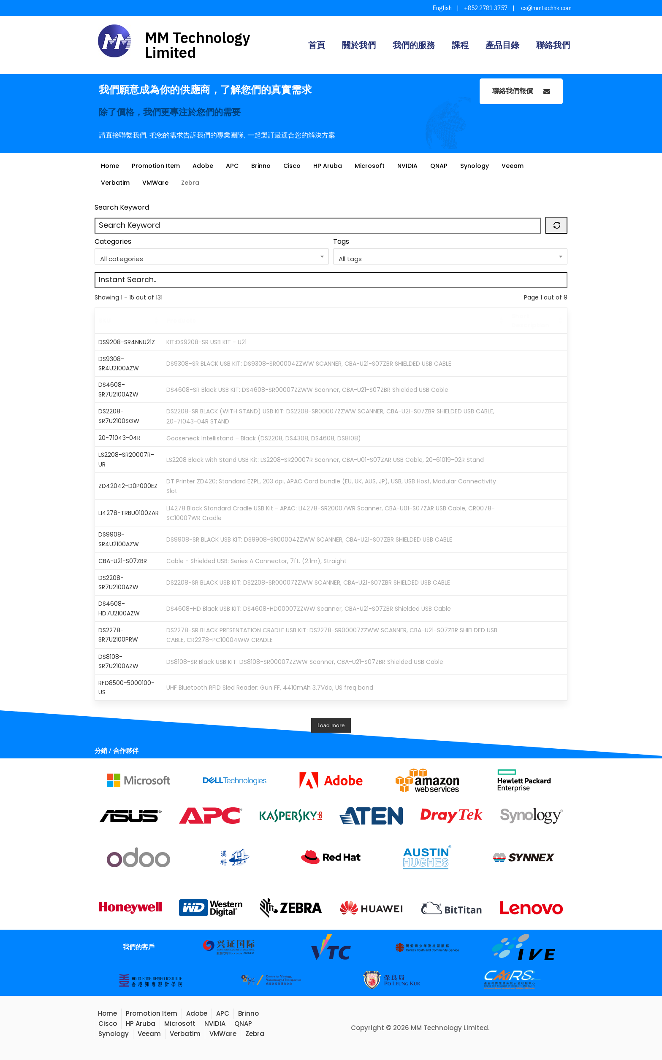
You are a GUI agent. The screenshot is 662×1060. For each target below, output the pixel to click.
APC (237, 165)
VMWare (157, 182)
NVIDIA (417, 165)
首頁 (316, 45)
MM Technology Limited (197, 45)
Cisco (299, 165)
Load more (331, 725)
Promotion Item (158, 165)
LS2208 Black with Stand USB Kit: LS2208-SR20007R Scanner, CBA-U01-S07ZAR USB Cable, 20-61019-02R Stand (325, 460)
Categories (113, 241)
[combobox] (212, 256)
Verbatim (116, 182)
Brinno (266, 165)
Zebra (193, 182)
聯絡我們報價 (521, 91)
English (442, 8)
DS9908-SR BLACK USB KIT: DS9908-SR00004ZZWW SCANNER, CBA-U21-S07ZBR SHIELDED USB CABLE (309, 539)
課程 (460, 45)
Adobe (207, 165)
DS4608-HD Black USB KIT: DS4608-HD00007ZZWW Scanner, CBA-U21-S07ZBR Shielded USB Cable (308, 608)
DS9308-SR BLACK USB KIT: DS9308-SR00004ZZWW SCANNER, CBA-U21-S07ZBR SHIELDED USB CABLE (308, 363)
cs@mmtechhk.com (546, 8)
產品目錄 (502, 45)
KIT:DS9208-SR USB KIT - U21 (206, 342)
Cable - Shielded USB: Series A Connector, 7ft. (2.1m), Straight (256, 561)
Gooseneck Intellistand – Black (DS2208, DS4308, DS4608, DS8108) (263, 438)
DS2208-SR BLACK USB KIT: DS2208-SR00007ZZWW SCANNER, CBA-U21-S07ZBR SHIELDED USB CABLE (308, 582)
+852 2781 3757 (485, 8)
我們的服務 (414, 45)
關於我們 (359, 45)
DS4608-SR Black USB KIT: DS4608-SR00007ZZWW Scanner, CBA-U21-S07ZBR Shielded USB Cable (307, 390)
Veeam (525, 165)
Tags (341, 241)
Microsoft (378, 165)
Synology (486, 165)
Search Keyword (122, 207)
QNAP (450, 165)
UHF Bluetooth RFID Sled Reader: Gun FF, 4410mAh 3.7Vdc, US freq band (269, 687)
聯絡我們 (553, 45)
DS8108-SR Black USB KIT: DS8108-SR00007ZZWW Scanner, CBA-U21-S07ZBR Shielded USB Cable (304, 661)
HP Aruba (335, 165)
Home (110, 165)
